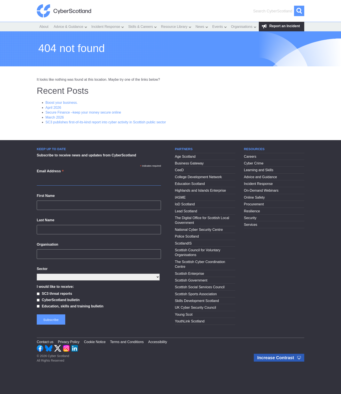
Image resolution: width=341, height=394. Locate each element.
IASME (180, 197)
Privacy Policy (69, 342)
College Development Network (198, 177)
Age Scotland (185, 156)
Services (250, 224)
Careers (250, 156)
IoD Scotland (185, 204)
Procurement (254, 204)
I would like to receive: (55, 286)
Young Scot (183, 314)
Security (250, 218)
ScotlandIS (183, 243)
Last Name (45, 220)
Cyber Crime (254, 163)
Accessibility (157, 342)
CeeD (179, 170)
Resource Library (174, 27)
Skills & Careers (140, 27)
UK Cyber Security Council (195, 307)
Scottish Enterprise (189, 273)
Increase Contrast (279, 357)
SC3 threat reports (57, 293)
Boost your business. (61, 102)
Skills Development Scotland (197, 301)
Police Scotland (187, 236)
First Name (46, 196)
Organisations (241, 27)
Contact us (45, 342)
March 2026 (54, 117)
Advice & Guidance (68, 27)
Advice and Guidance (260, 177)
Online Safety (254, 197)
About (43, 27)
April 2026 (53, 107)
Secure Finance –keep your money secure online (83, 112)
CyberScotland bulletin (61, 300)
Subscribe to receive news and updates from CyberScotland (86, 155)
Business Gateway (189, 163)
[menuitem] (44, 26)
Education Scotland (190, 184)
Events (217, 27)
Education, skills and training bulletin (73, 306)
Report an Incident (281, 26)
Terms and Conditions (127, 342)
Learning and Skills (258, 170)
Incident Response (105, 27)
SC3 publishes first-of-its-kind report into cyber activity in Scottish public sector (105, 122)
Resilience (252, 211)
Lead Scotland (186, 211)
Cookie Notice (95, 342)
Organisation (47, 244)
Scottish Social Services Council (200, 287)
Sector (42, 269)
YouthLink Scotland (189, 321)
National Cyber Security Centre (199, 229)
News (200, 27)
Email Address (50, 171)
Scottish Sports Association (196, 294)
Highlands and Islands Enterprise (200, 190)
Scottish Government (191, 280)
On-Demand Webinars (261, 190)
